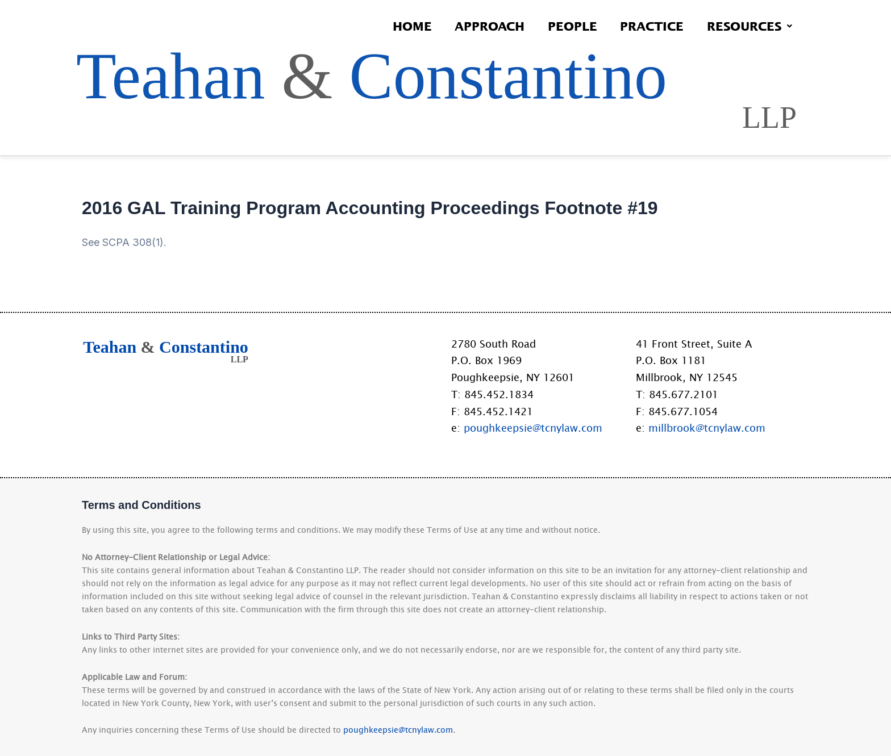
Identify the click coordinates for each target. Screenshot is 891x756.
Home (403, 26)
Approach (483, 26)
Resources (748, 26)
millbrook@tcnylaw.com (706, 427)
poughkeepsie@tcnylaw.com (533, 427)
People (567, 26)
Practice (649, 26)
